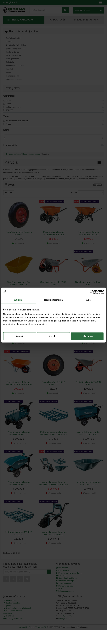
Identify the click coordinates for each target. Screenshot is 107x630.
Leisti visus (87, 336)
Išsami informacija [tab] (53, 299)
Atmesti (19, 336)
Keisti (53, 336)
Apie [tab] (88, 299)
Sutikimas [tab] (19, 299)
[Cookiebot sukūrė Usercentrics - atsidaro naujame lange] (91, 292)
